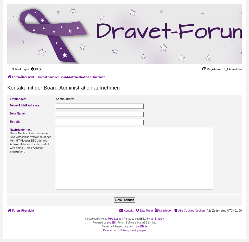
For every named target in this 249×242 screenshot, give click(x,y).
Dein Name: (18, 113)
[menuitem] (35, 69)
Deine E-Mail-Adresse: (25, 105)
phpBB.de (142, 226)
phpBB (111, 222)
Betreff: (15, 121)
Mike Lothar (115, 218)
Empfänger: (18, 98)
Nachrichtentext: (21, 129)
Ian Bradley (157, 218)
